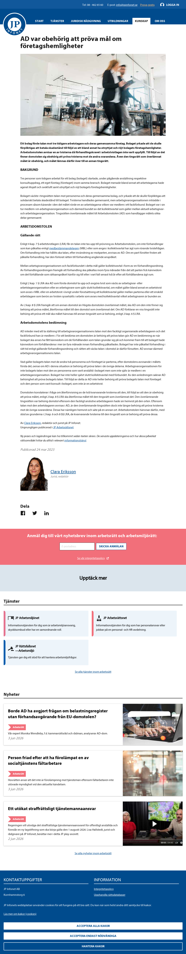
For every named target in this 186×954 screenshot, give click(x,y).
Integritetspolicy (104, 863)
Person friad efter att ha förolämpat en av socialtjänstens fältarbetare (48, 735)
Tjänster (57, 21)
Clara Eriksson (32, 423)
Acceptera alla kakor (93, 926)
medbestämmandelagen (64, 248)
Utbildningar (118, 21)
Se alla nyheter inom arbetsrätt (93, 828)
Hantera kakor (93, 946)
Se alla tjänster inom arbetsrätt (93, 646)
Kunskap (141, 21)
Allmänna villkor (104, 875)
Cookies (99, 881)
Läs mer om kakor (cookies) (20, 914)
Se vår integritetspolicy (91, 557)
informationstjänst (75, 440)
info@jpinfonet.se (14, 887)
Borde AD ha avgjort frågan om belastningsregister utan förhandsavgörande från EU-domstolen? (58, 688)
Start (39, 21)
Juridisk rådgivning (86, 21)
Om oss (160, 21)
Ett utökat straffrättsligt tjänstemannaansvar (52, 783)
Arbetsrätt (18, 701)
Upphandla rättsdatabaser (109, 869)
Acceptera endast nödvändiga (93, 936)
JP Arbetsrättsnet (63, 427)
